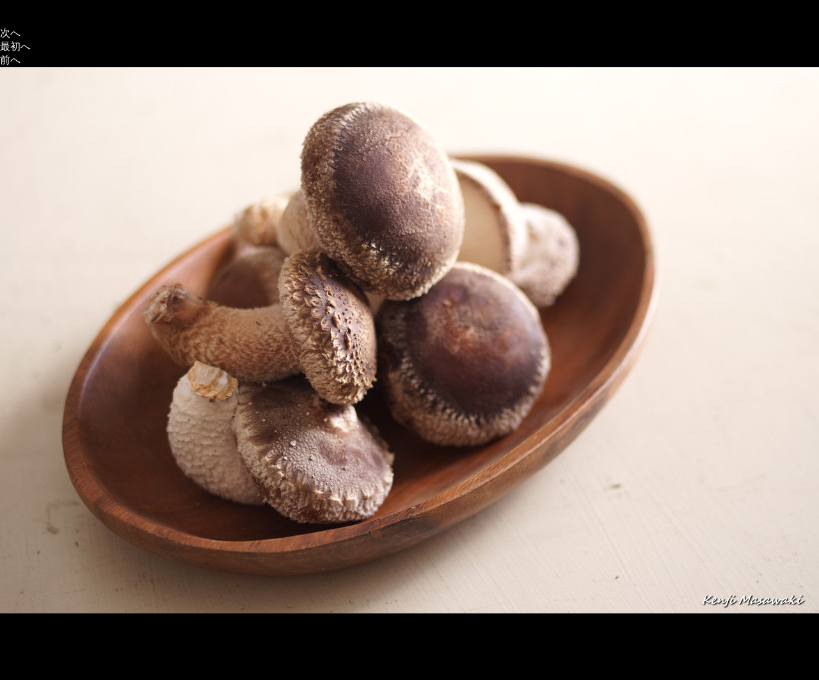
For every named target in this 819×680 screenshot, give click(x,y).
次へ (10, 33)
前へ (10, 59)
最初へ (15, 46)
